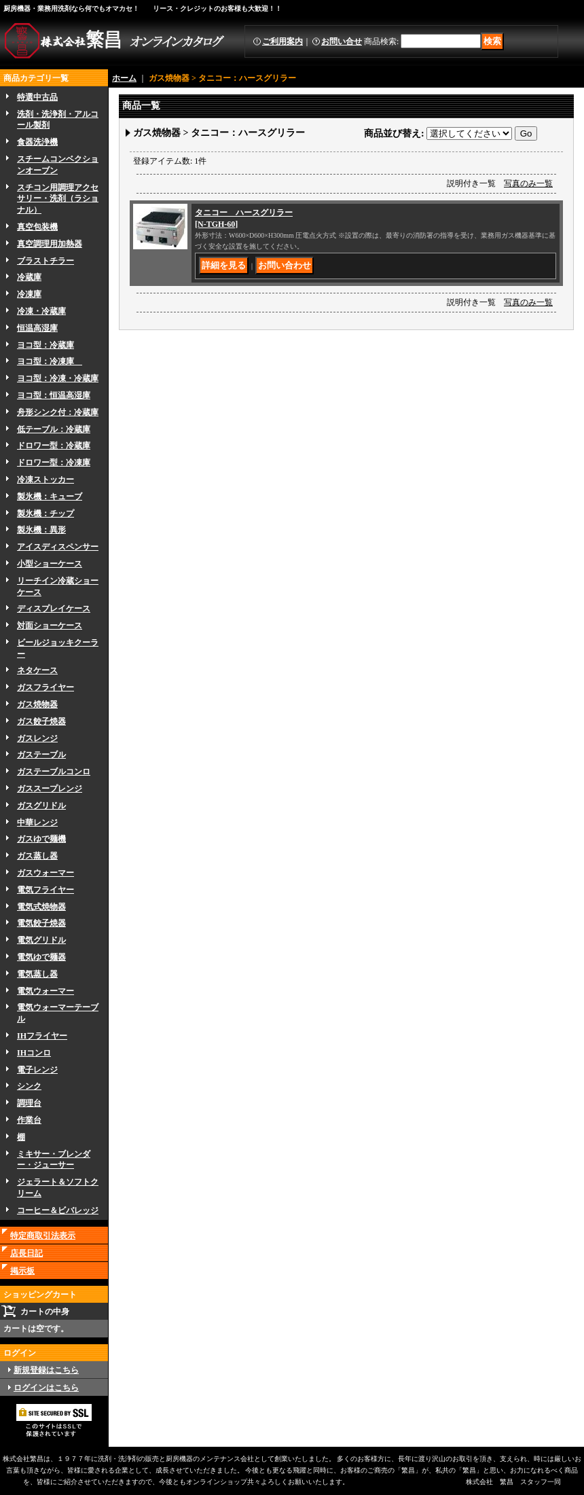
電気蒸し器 (37, 974)
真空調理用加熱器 (49, 244)
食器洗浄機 (37, 142)
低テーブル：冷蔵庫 (53, 429)
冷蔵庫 (29, 277)
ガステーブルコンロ (53, 771)
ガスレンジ (37, 738)
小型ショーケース (49, 564)
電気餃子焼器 (41, 923)
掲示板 (22, 1271)
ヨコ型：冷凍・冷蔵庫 (57, 378)
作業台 (29, 1120)
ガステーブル (41, 754)
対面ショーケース (49, 625)
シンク (29, 1086)
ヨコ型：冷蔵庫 (45, 345)
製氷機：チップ (45, 513)
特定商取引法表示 (42, 1235)
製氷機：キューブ (49, 496)
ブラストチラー (45, 261)
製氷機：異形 (41, 530)
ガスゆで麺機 (41, 839)
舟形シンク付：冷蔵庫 (57, 412)
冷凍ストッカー (45, 479)
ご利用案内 (282, 41)
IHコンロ (34, 1053)
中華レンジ (37, 822)
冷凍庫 (29, 294)
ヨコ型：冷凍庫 (49, 361)
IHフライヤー (42, 1036)
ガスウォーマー (45, 873)
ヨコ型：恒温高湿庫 (53, 395)
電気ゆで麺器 (41, 957)
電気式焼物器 (41, 907)
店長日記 (26, 1253)
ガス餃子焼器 (41, 721)
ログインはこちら (46, 1387)
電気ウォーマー (45, 991)
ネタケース (37, 670)
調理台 (29, 1103)
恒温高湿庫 (37, 328)
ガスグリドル (41, 805)
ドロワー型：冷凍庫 (53, 462)
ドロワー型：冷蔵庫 (53, 445)
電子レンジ (37, 1070)
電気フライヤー (45, 890)
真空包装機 (37, 227)
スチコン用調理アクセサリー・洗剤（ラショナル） (57, 199)
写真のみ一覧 (528, 183)
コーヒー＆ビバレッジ (57, 1210)
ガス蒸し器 (37, 856)
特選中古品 (37, 97)
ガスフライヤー (45, 687)
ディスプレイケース (53, 608)
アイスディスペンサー (57, 547)
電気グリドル (41, 940)
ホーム (124, 78)
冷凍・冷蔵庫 (41, 311)
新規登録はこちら (46, 1370)
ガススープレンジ (49, 788)
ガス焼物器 (37, 704)
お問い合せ (341, 41)
